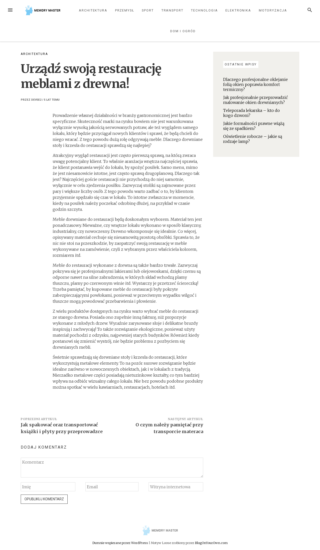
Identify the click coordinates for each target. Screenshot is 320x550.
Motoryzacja (273, 10)
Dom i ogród (182, 31)
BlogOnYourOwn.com (211, 543)
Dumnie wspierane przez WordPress (120, 543)
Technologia (204, 10)
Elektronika (238, 10)
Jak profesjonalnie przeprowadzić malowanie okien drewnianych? (255, 100)
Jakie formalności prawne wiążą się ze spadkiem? (253, 126)
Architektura (93, 10)
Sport (148, 10)
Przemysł (124, 10)
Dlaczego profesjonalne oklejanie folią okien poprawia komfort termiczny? (255, 84)
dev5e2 (36, 99)
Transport (172, 10)
